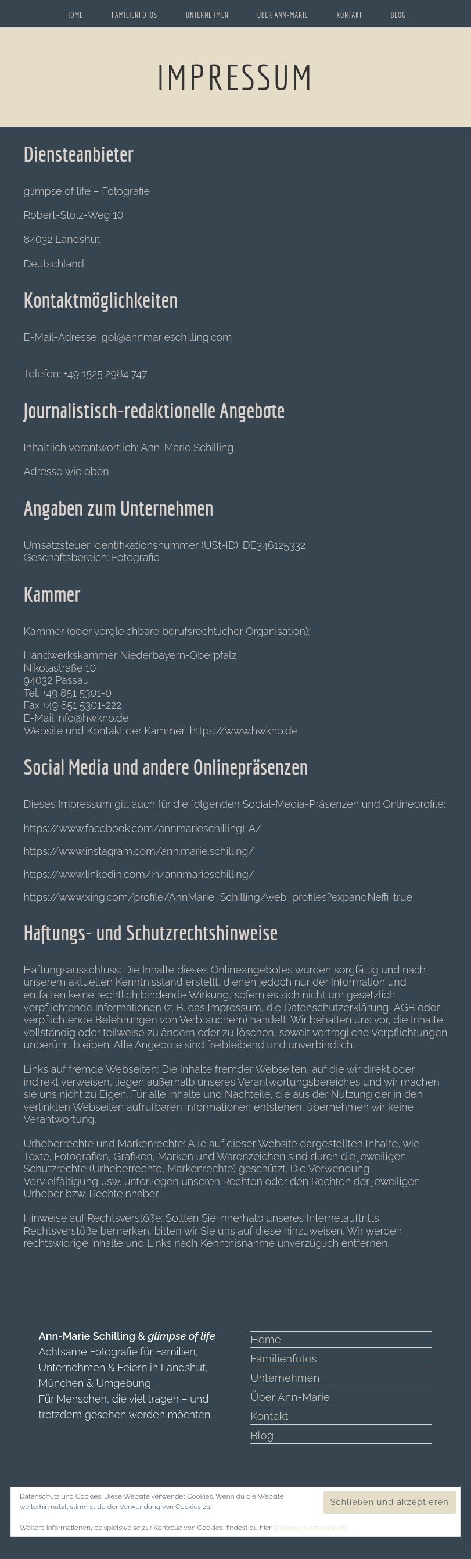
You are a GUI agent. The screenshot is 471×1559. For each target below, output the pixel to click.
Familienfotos (282, 1359)
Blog (261, 1435)
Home (265, 1339)
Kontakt (268, 1416)
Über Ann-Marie (288, 1397)
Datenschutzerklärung (310, 1528)
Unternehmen (283, 1378)
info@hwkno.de (92, 718)
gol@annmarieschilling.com (167, 337)
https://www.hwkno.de (244, 731)
